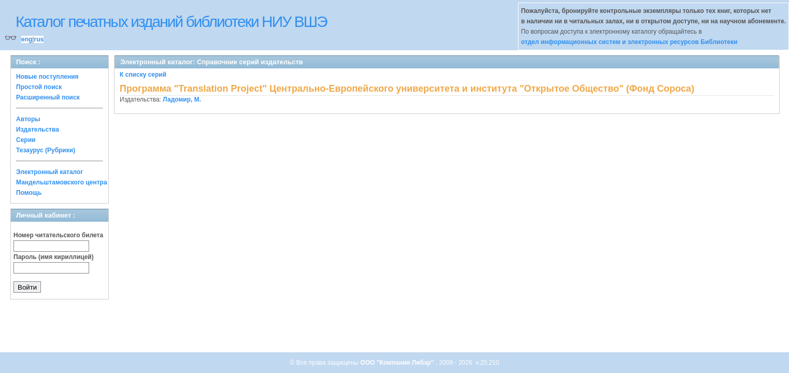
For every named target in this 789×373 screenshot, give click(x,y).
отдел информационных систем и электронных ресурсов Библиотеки (629, 42)
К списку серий (143, 74)
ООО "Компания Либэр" (398, 362)
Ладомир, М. (182, 99)
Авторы (28, 119)
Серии (25, 140)
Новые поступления (47, 76)
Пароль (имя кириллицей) (53, 257)
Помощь (28, 192)
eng (26, 39)
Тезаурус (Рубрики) (45, 150)
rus (39, 39)
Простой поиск (39, 87)
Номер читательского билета (58, 235)
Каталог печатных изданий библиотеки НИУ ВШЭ (171, 21)
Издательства (37, 129)
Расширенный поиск (48, 97)
